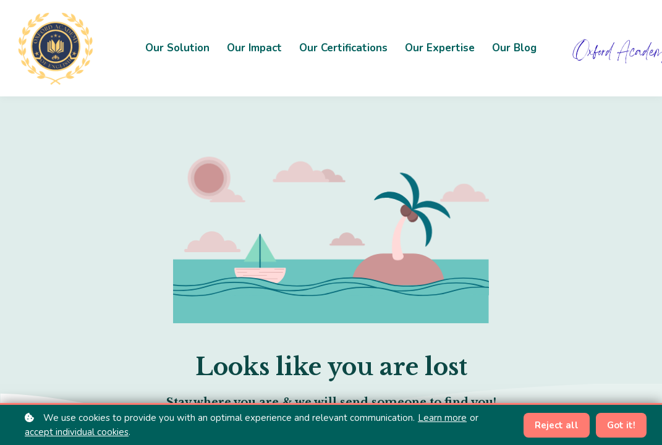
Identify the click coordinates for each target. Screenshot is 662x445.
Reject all (557, 425)
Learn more (442, 418)
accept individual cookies (77, 432)
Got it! (621, 425)
